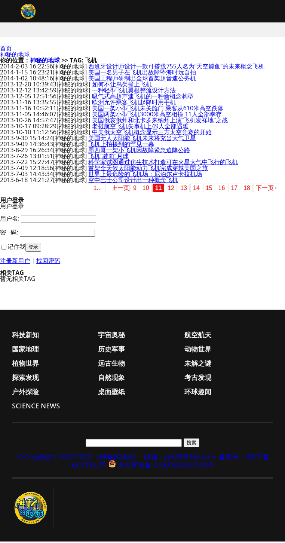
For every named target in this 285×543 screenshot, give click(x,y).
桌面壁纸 (111, 393)
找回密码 (48, 262)
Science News (36, 407)
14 (196, 189)
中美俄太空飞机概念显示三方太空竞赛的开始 (152, 133)
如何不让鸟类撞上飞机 (122, 86)
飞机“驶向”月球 (108, 157)
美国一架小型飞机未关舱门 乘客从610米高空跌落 (158, 109)
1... (98, 189)
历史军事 (111, 350)
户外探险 (25, 393)
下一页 (265, 189)
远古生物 (111, 364)
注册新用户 (15, 262)
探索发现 (25, 378)
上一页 (120, 189)
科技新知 (25, 336)
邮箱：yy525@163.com (179, 458)
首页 (6, 50)
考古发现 (197, 378)
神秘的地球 (15, 56)
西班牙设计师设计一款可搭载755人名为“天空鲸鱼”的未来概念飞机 (176, 68)
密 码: (9, 234)
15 (209, 189)
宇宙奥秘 (111, 336)
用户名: (9, 220)
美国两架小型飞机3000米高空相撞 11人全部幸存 (157, 115)
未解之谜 (197, 364)
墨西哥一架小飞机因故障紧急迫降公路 (139, 151)
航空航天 (197, 336)
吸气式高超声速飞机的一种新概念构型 (143, 97)
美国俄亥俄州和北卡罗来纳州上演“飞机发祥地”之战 (160, 121)
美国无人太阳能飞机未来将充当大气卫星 (142, 139)
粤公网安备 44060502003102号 (166, 466)
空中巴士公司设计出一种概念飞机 (133, 181)
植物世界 (25, 364)
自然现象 (111, 378)
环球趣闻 (197, 393)
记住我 (16, 248)
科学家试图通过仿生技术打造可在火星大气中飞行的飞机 (163, 163)
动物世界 (197, 350)
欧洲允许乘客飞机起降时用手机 (134, 103)
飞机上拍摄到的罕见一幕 (121, 145)
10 (145, 189)
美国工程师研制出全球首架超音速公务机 (142, 80)
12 (171, 189)
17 (234, 189)
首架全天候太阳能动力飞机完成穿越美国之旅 (148, 169)
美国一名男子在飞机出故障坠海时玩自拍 (142, 74)
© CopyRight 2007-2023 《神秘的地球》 (78, 458)
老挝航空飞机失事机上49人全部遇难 (140, 127)
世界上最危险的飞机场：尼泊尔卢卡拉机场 (145, 175)
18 (246, 189)
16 (221, 189)
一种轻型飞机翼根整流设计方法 (134, 92)
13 (183, 189)
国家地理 (25, 350)
